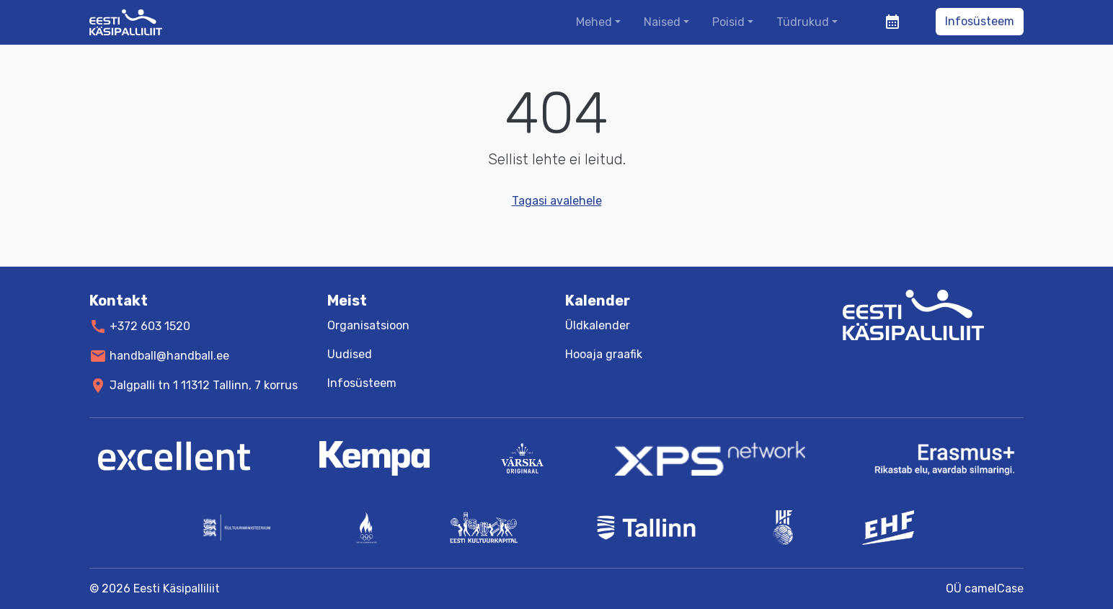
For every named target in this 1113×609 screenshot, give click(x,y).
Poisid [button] (728, 22)
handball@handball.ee (169, 356)
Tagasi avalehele (557, 201)
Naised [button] (662, 22)
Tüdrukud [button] (802, 22)
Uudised (349, 354)
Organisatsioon (368, 325)
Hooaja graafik (603, 354)
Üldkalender (597, 325)
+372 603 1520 (150, 326)
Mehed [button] (594, 22)
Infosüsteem (979, 21)
